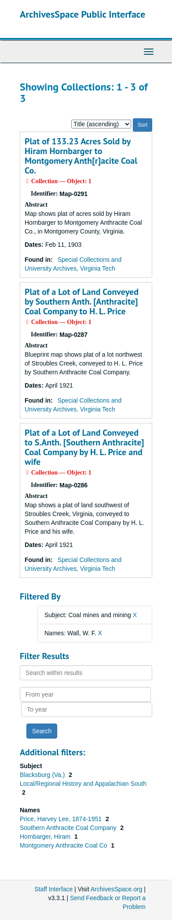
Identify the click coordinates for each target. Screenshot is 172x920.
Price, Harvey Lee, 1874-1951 (61, 818)
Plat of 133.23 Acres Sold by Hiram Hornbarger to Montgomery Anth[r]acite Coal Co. (81, 156)
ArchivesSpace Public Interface (82, 14)
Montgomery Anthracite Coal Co (64, 845)
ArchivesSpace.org (117, 889)
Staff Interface (53, 889)
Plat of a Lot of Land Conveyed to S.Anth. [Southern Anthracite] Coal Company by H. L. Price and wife (84, 447)
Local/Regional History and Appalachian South (83, 783)
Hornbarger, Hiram (46, 836)
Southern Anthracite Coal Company (69, 827)
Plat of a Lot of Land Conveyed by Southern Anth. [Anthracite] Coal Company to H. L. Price (82, 301)
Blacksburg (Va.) (43, 774)
